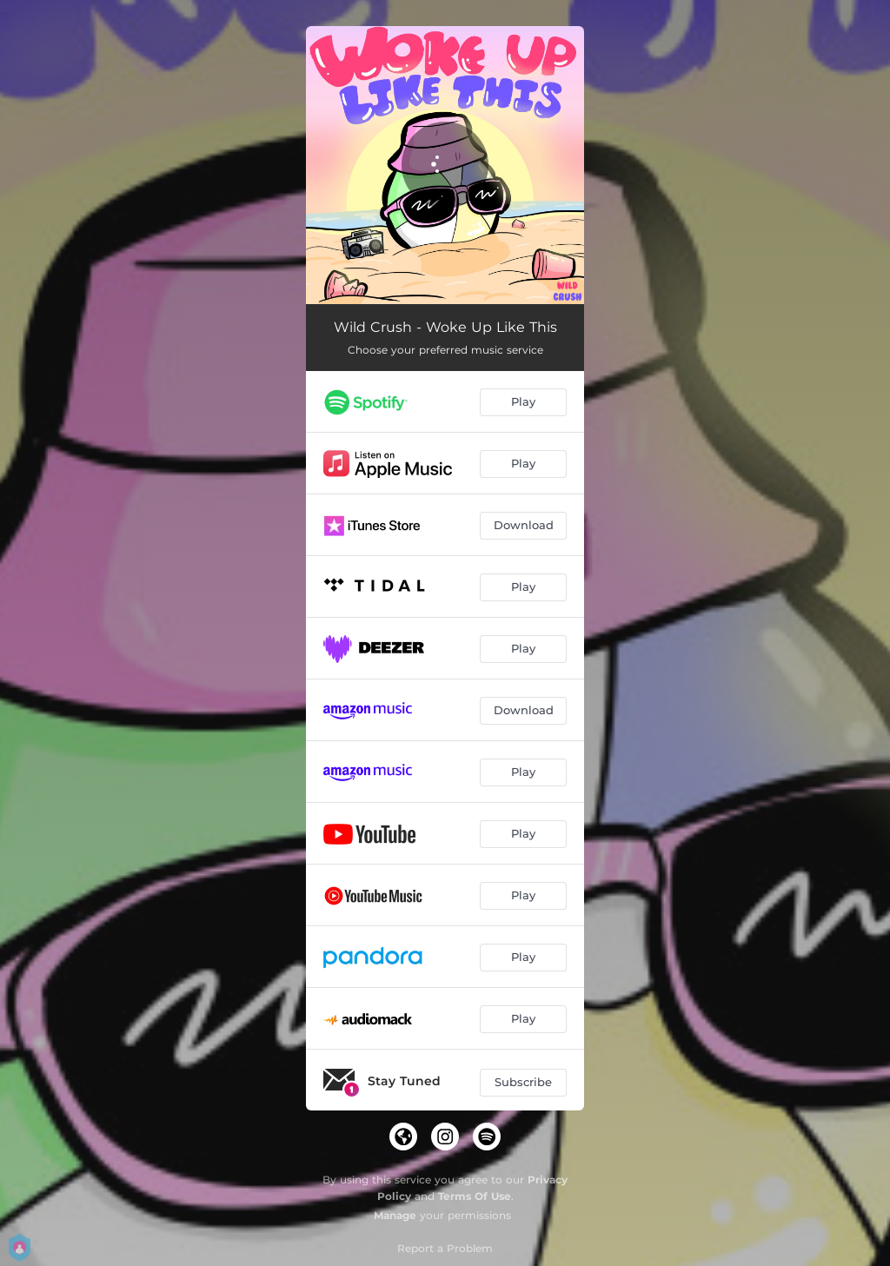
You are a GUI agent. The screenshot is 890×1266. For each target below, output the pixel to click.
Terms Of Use (474, 1196)
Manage (395, 1215)
